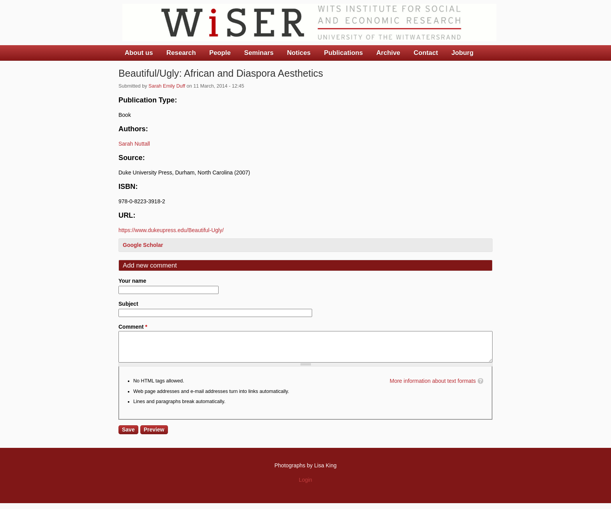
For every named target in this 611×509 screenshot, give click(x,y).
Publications (343, 52)
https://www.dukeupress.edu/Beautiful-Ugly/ (171, 230)
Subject (128, 304)
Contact (426, 52)
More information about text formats (433, 387)
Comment (132, 327)
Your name (132, 281)
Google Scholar (143, 245)
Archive (388, 52)
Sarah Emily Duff (166, 86)
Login (305, 486)
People (220, 52)
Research (181, 52)
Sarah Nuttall (134, 144)
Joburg (462, 52)
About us (139, 52)
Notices (299, 52)
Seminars (259, 52)
